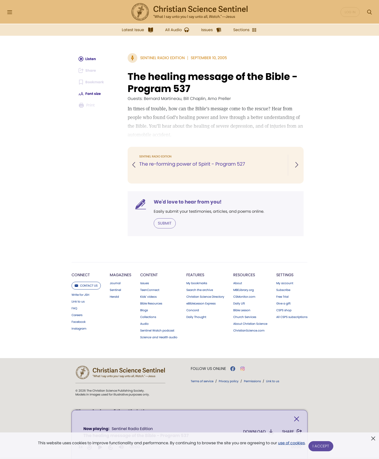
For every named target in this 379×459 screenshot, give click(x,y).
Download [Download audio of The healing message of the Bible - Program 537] (258, 433)
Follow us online (208, 368)
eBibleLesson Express (201, 303)
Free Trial (282, 296)
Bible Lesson (241, 309)
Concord (192, 309)
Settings (284, 274)
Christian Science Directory (205, 296)
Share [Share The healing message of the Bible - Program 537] (292, 433)
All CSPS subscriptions (291, 316)
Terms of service (202, 381)
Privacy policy (229, 381)
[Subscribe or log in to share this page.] (88, 70)
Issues (144, 282)
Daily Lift (239, 303)
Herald (114, 296)
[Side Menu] (9, 12)
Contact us (86, 285)
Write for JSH (80, 294)
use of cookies (290, 444)
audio (158, 336)
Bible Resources (151, 303)
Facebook (79, 321)
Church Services (244, 316)
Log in (350, 12)
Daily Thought (196, 316)
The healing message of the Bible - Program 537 (213, 83)
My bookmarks (196, 282)
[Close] (296, 420)
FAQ (74, 307)
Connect (81, 274)
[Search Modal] (369, 12)
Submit (165, 223)
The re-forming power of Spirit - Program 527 (193, 164)
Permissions (252, 381)
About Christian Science (250, 323)
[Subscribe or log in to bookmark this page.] (92, 82)
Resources (244, 274)
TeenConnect (149, 289)
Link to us (78, 301)
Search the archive (199, 289)
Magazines (120, 274)
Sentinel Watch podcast (157, 330)
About (237, 282)
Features (195, 274)
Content (149, 274)
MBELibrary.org (243, 289)
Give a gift (283, 303)
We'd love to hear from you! (188, 202)
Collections (148, 316)
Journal (115, 282)
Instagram (79, 328)
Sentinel (115, 289)
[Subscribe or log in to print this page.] (87, 105)
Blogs (144, 309)
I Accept (321, 446)
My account (284, 282)
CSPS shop (284, 309)
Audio (144, 323)
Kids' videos (148, 296)
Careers (77, 314)
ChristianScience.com (248, 330)
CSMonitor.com (244, 296)
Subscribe (283, 289)
